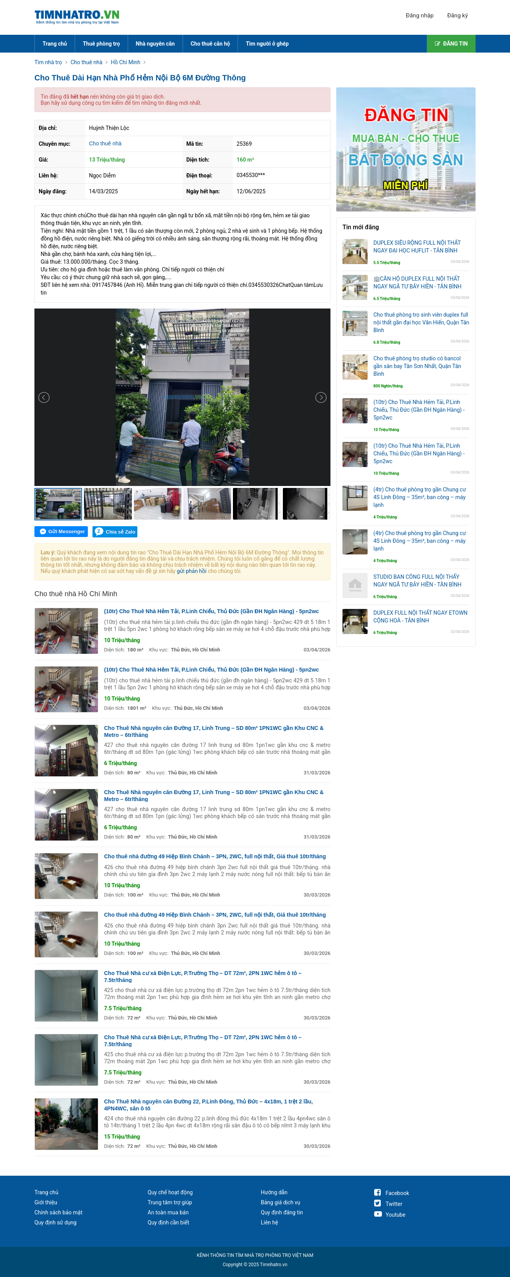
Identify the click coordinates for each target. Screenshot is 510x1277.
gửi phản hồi (192, 571)
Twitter (388, 1204)
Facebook (391, 1193)
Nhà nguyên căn (155, 44)
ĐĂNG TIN (451, 44)
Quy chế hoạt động (170, 1192)
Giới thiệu (45, 1202)
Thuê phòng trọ (101, 44)
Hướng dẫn (274, 1192)
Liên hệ (269, 1222)
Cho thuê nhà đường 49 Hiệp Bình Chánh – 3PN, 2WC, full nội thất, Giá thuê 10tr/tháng (215, 856)
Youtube (390, 1215)
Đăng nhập (420, 15)
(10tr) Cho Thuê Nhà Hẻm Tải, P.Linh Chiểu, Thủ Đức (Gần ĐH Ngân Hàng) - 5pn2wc (211, 611)
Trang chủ (55, 44)
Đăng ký (457, 15)
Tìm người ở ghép (267, 44)
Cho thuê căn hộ (210, 44)
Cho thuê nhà (105, 143)
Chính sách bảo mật (58, 1212)
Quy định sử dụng (55, 1222)
